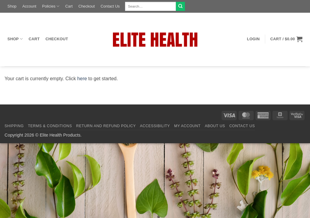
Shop (12, 6)
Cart (69, 6)
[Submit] (180, 6)
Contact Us (110, 6)
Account (29, 6)
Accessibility (155, 126)
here (82, 78)
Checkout (86, 6)
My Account (187, 126)
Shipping (14, 126)
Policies (50, 6)
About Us (215, 126)
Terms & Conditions (50, 126)
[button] (253, 39)
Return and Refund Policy (106, 126)
